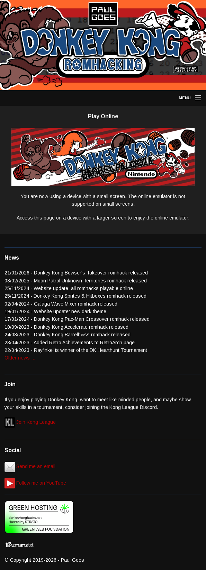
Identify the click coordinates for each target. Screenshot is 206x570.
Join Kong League (30, 422)
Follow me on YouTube (35, 483)
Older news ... (20, 358)
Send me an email (30, 466)
